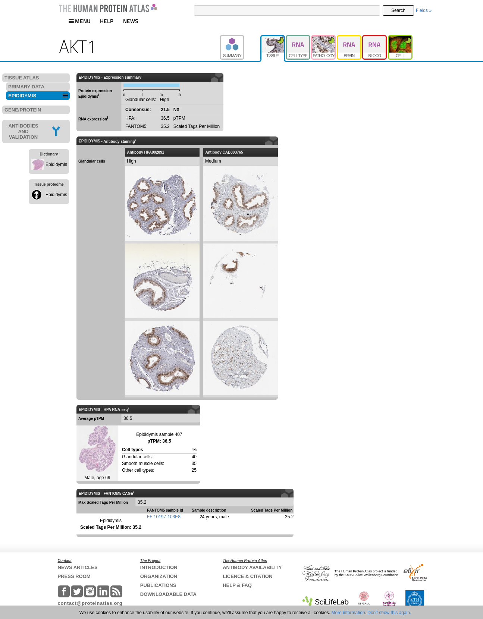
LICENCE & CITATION (247, 576)
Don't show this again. (389, 612)
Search (398, 10)
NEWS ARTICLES (78, 567)
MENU (79, 21)
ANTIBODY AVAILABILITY (252, 567)
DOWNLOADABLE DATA (168, 594)
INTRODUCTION (159, 567)
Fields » (424, 10)
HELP (106, 21)
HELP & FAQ (237, 585)
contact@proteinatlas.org (90, 603)
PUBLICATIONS (158, 585)
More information (348, 612)
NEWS (130, 21)
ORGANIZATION (158, 576)
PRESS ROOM (74, 576)
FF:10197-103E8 (164, 516)
